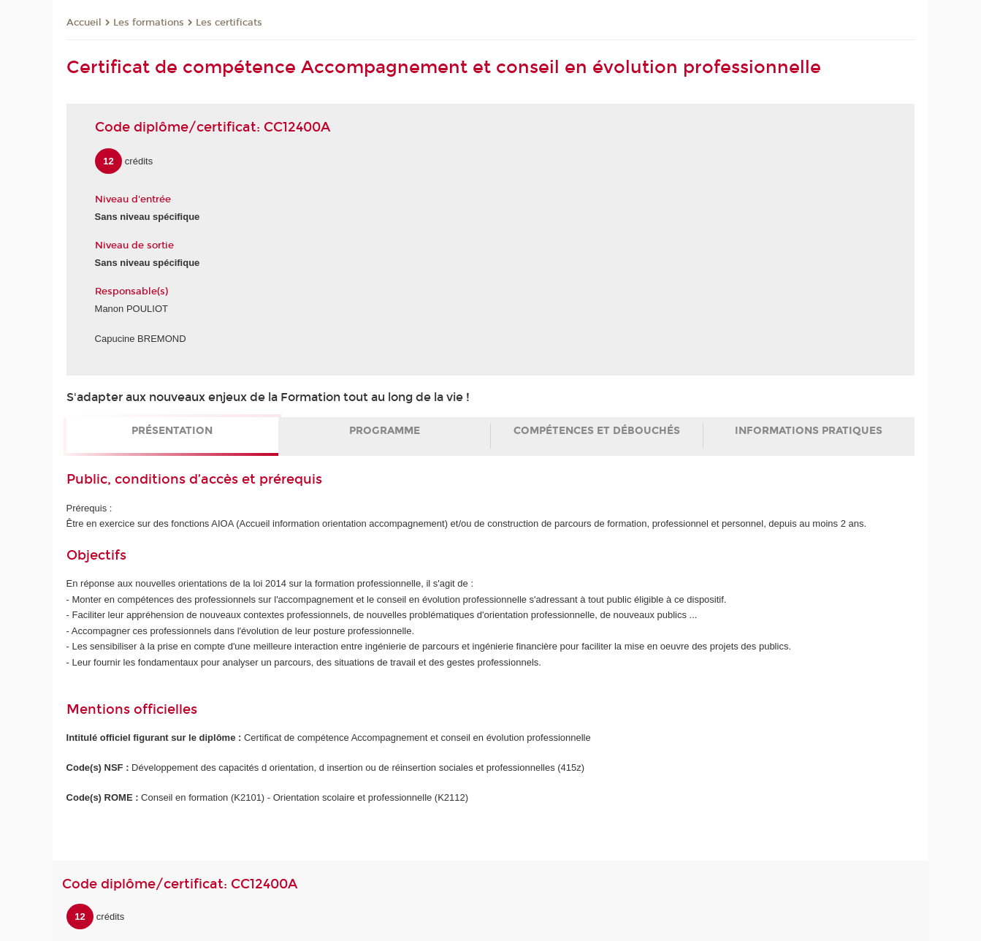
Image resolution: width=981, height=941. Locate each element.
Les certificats (229, 22)
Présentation (172, 430)
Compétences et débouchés (597, 430)
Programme (384, 430)
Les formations (148, 22)
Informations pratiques (808, 430)
